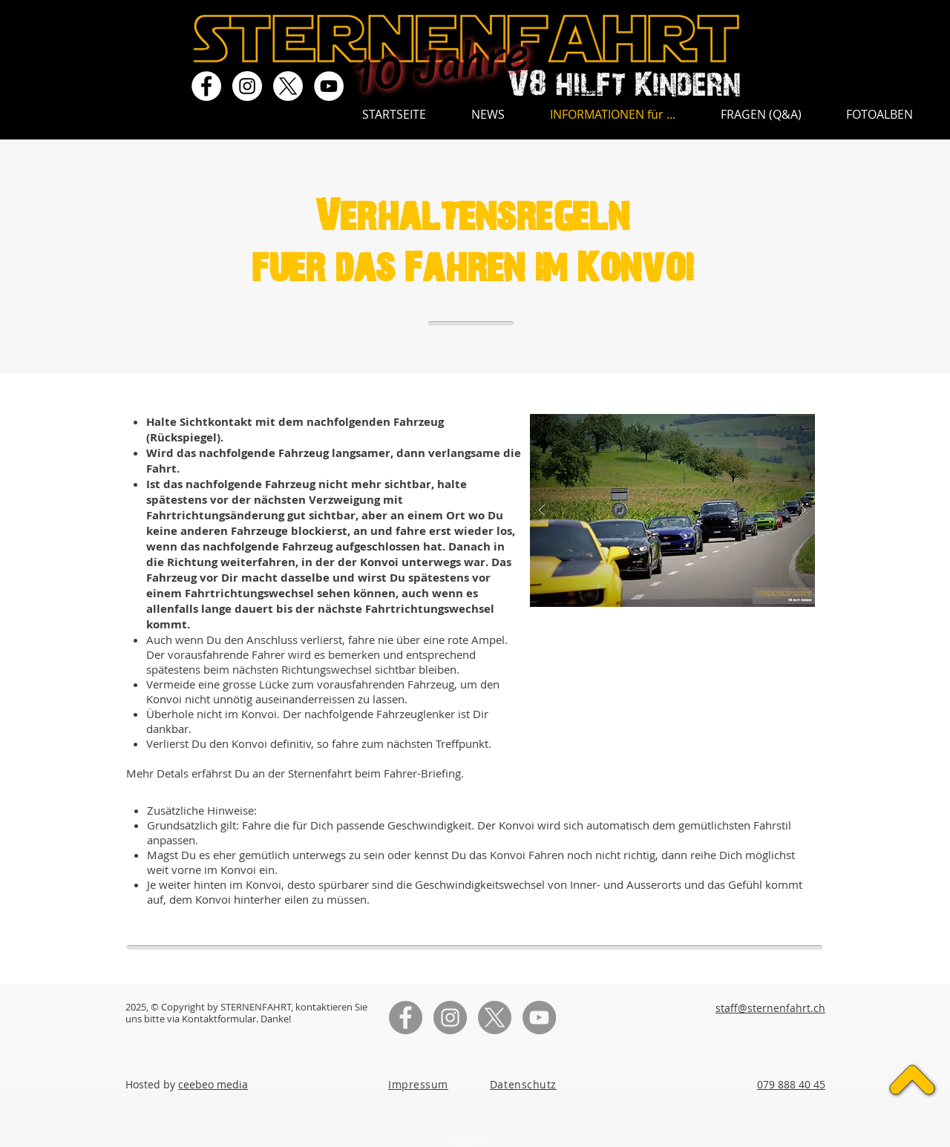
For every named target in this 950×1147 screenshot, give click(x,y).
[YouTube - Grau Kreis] (539, 1017)
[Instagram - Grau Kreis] (450, 1017)
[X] (288, 86)
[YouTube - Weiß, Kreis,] (329, 86)
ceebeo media (213, 1084)
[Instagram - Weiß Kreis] (247, 86)
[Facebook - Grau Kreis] (405, 1017)
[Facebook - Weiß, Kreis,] (206, 86)
